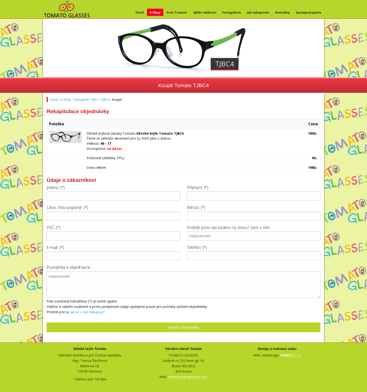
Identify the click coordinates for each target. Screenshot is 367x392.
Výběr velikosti (204, 12)
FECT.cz (291, 355)
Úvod (140, 12)
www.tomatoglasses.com (187, 376)
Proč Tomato (177, 12)
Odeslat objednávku (183, 327)
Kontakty (282, 12)
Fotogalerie (231, 12)
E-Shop (155, 12)
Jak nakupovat (258, 12)
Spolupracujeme (308, 12)
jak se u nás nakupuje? (87, 312)
